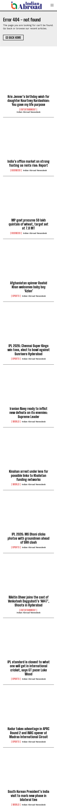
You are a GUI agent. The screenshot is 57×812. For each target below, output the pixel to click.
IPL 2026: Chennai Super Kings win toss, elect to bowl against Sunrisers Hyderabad (28, 350)
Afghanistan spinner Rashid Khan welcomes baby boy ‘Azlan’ (28, 287)
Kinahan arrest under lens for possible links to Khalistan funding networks (28, 475)
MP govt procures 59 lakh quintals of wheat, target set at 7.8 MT (28, 224)
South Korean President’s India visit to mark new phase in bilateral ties (28, 795)
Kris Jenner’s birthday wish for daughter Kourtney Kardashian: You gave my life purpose (28, 101)
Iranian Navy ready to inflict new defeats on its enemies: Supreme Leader (28, 413)
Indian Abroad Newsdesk (28, 112)
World (16, 421)
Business (16, 170)
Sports (15, 296)
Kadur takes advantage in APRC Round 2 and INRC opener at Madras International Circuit (28, 733)
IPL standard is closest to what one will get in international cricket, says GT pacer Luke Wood (28, 668)
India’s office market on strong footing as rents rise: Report (28, 163)
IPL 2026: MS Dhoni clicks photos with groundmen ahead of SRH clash (28, 538)
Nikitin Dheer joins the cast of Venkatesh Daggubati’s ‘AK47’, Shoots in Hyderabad (28, 601)
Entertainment (28, 109)
